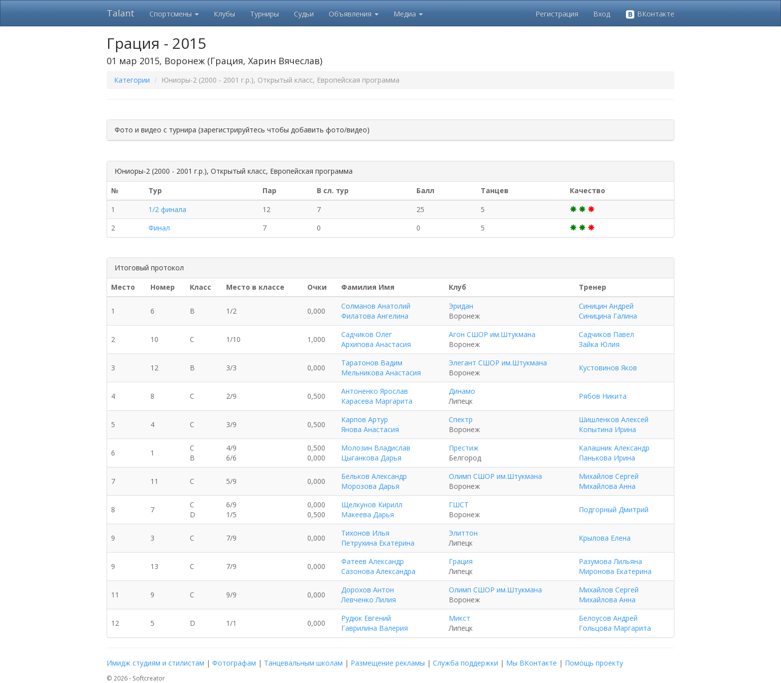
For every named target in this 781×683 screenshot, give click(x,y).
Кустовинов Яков (608, 367)
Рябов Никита (603, 396)
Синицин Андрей (606, 306)
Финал (159, 227)
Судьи (304, 13)
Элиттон (463, 533)
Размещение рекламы (388, 663)
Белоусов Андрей (608, 618)
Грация (461, 561)
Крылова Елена (605, 538)
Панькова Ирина (607, 457)
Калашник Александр (614, 448)
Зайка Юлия (599, 344)
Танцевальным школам (303, 663)
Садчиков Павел (606, 334)
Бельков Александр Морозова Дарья (374, 481)
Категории (132, 80)
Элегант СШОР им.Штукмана (498, 362)
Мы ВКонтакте (531, 663)
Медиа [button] (408, 13)
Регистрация (556, 13)
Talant (120, 13)
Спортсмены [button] (174, 13)
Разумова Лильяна (610, 561)
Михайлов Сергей (609, 476)
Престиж (464, 448)
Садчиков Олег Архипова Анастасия (376, 339)
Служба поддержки (465, 663)
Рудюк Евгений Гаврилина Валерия (374, 623)
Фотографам (234, 663)
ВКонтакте (649, 14)
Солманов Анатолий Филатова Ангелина (375, 311)
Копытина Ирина (607, 429)
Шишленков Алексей (614, 419)
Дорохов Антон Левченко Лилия (368, 594)
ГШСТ (459, 504)
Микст (459, 618)
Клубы (224, 13)
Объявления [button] (354, 13)
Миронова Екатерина (615, 571)
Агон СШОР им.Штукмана (492, 334)
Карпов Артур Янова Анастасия (370, 424)
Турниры (264, 13)
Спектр (461, 419)
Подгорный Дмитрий (614, 509)
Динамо (462, 391)
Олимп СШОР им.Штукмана (495, 476)
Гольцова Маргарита (615, 628)
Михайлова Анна (607, 486)
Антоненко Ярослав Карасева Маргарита (376, 396)
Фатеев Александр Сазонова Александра (378, 566)
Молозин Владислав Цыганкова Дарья (375, 452)
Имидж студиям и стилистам (155, 663)
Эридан (461, 306)
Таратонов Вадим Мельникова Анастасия (381, 367)
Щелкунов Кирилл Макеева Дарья (371, 509)
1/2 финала (167, 209)
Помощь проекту (594, 663)
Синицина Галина (608, 316)
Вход (601, 13)
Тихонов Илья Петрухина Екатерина (377, 538)
